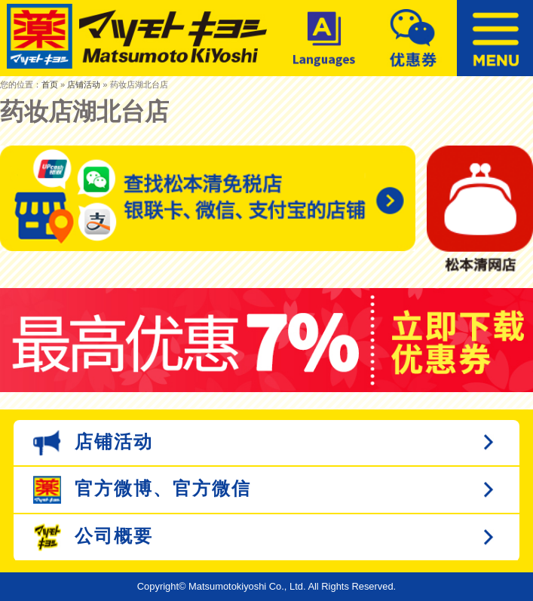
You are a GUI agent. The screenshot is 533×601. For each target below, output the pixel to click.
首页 (49, 84)
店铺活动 (83, 84)
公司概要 (93, 537)
